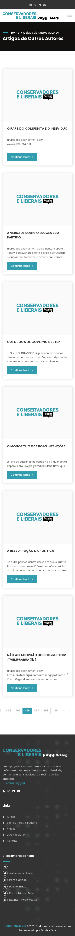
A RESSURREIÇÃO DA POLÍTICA (30, 550)
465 (17, 710)
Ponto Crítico (15, 880)
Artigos (11, 817)
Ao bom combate (18, 873)
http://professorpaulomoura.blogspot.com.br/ (37, 675)
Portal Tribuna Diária (19, 893)
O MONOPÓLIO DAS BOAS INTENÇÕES (36, 446)
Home (15, 32)
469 (55, 710)
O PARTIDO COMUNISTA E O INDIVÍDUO (37, 128)
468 (45, 710)
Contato (12, 840)
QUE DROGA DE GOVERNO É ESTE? (33, 342)
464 (8, 710)
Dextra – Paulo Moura (20, 900)
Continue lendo (22, 157)
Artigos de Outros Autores (41, 32)
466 (27, 710)
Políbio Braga (14, 886)
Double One (48, 930)
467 (36, 710)
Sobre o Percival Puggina (22, 823)
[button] (69, 15)
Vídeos (11, 828)
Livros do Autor (16, 834)
